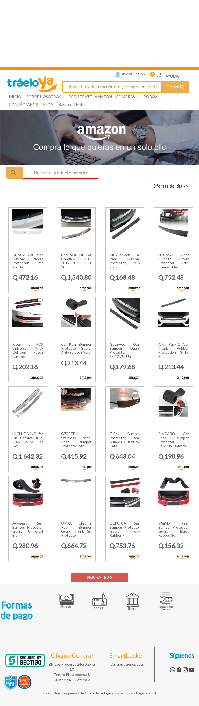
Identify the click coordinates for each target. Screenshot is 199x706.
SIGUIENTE (99, 577)
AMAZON (103, 96)
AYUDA (172, 76)
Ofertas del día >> (170, 186)
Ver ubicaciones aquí (127, 664)
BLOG (48, 104)
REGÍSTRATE (80, 96)
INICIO (15, 96)
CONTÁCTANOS (23, 104)
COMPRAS (127, 96)
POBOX (152, 96)
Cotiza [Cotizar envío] (175, 86)
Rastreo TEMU (71, 104)
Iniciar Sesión (130, 74)
